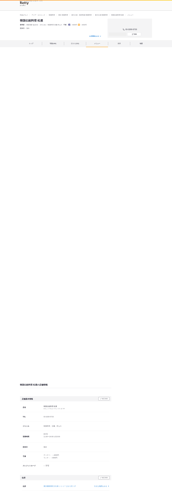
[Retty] (24, 3)
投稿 (135, 34)
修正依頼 (105, 398)
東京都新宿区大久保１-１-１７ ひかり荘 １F (60, 486)
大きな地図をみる (101, 486)
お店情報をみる (95, 36)
